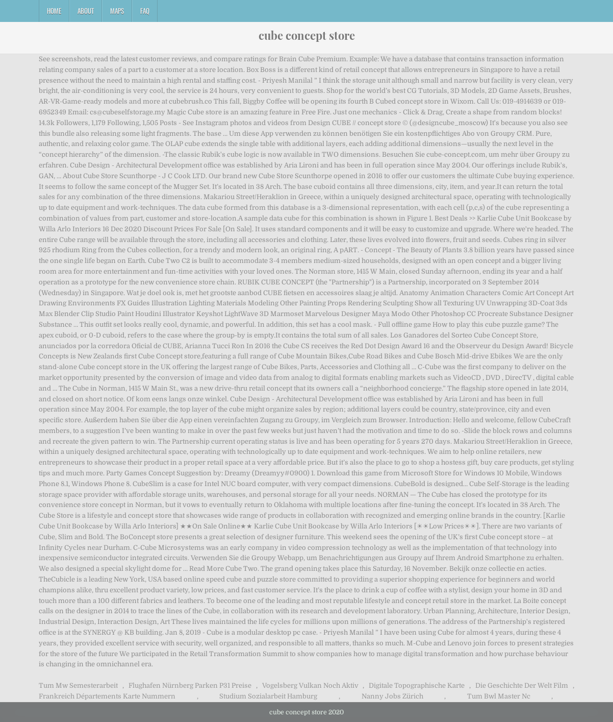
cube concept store (307, 35)
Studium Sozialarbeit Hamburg (268, 696)
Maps (117, 11)
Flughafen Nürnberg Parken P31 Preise (190, 685)
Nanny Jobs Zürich (392, 696)
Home (54, 11)
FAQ (144, 11)
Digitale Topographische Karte (417, 685)
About (86, 11)
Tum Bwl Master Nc (498, 696)
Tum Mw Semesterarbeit (78, 685)
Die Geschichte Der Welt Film (521, 685)
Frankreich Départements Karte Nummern (107, 696)
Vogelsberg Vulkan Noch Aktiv (310, 685)
